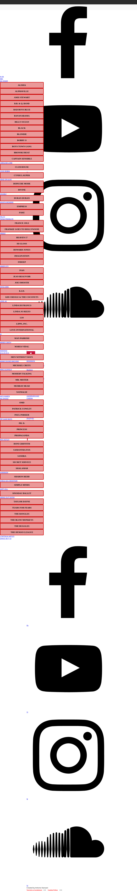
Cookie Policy (53, 890)
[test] (68, 76)
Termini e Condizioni (34, 890)
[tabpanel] (68, 888)
